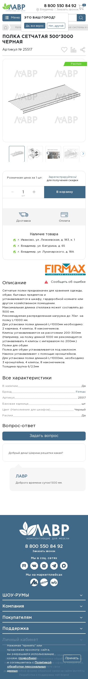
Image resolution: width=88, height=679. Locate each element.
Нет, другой (56, 25)
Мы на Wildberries (54, 582)
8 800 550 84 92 (44, 546)
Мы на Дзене (44, 566)
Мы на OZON (44, 582)
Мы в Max (64, 566)
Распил (76, 64)
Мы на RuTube (24, 566)
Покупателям (17, 617)
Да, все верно (35, 25)
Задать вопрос (44, 440)
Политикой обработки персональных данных (29, 666)
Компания (13, 606)
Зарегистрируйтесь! (63, 179)
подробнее (27, 658)
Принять (71, 658)
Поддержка (15, 629)
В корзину (64, 196)
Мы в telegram (54, 566)
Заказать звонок (67, 9)
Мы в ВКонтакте (34, 566)
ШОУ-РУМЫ (15, 595)
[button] (82, 153)
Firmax (81, 396)
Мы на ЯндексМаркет (34, 582)
